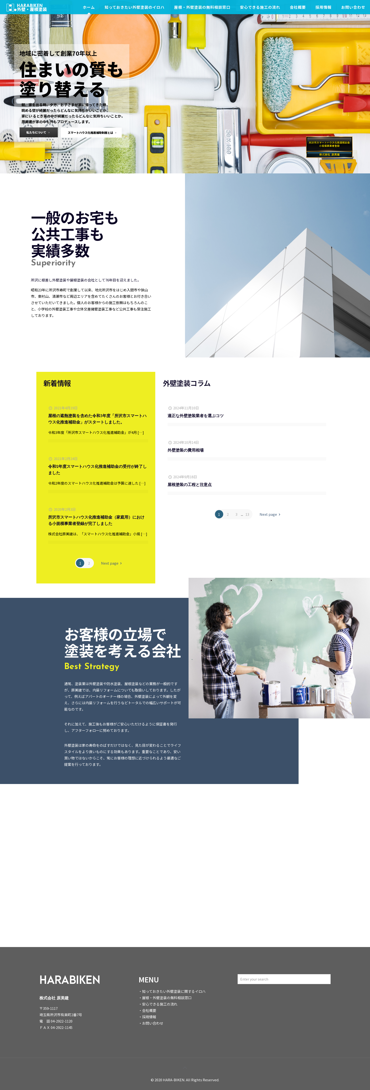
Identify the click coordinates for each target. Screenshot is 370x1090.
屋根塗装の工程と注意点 (190, 485)
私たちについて (38, 132)
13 (247, 514)
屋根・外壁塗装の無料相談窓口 (167, 997)
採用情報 (149, 1016)
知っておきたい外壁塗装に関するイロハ (174, 991)
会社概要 (149, 1010)
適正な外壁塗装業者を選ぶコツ (196, 416)
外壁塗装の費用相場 (186, 451)
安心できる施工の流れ (159, 1004)
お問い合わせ (152, 1023)
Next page (112, 563)
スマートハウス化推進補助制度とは (93, 132)
